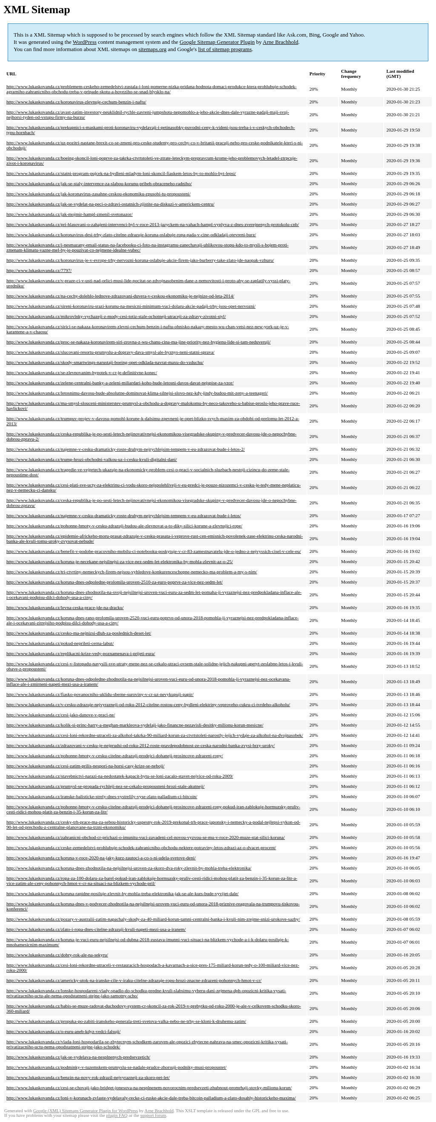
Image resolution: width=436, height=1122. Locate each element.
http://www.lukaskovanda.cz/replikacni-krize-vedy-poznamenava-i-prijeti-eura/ (80, 653)
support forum (153, 1115)
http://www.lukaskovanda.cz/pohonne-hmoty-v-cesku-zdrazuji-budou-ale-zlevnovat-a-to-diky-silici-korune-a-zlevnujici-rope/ (124, 525)
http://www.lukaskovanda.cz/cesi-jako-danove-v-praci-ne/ (60, 714)
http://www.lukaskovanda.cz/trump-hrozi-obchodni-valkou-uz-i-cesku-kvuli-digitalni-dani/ (91, 459)
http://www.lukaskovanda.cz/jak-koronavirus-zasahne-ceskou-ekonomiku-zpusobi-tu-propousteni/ (98, 193)
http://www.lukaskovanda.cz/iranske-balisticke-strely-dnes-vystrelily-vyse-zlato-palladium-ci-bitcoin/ (101, 796)
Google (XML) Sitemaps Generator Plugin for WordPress (85, 1110)
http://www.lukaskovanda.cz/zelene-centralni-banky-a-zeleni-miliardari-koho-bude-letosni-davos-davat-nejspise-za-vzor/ (120, 382)
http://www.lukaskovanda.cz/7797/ (39, 270)
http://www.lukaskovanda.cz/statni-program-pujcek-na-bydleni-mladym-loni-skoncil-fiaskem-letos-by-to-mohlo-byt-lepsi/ (121, 173)
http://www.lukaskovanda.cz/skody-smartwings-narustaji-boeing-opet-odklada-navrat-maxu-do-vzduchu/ (105, 362)
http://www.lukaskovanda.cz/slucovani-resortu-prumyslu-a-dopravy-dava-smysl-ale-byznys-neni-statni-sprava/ (110, 352)
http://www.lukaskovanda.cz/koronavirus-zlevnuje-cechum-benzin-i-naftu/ (76, 101)
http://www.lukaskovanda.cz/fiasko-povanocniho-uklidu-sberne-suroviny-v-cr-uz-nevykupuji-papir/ (100, 694)
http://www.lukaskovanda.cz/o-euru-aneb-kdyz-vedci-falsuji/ (63, 1031)
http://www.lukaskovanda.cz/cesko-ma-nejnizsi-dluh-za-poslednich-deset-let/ (78, 632)
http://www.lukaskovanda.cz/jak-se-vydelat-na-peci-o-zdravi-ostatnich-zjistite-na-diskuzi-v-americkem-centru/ (110, 203)
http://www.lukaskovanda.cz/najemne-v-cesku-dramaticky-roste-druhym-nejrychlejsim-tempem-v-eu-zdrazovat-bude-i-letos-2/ (125, 449)
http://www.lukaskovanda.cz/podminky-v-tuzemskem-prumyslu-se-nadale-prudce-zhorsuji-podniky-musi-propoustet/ (116, 1067)
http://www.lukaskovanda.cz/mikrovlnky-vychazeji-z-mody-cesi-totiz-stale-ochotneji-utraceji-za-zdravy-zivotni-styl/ (116, 316)
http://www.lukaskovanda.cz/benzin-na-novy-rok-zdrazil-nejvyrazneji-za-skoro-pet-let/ (88, 1077)
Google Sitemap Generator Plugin (217, 42)
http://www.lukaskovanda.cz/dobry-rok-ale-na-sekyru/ (57, 954)
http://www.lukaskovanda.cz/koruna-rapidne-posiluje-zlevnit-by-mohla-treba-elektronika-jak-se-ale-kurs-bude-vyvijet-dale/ (122, 893)
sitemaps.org (152, 49)
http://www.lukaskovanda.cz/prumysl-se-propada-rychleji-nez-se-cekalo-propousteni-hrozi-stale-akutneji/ (105, 786)
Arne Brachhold (280, 42)
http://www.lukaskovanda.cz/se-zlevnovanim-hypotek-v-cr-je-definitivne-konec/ (81, 372)
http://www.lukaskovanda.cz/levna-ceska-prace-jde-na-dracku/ (64, 607)
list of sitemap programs (225, 49)
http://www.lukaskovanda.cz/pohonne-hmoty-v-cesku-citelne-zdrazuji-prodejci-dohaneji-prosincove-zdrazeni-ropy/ (114, 755)
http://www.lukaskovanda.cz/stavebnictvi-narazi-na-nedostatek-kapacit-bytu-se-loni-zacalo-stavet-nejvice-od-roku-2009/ (119, 776)
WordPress (85, 42)
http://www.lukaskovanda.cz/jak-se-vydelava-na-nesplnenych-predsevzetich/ (78, 1056)
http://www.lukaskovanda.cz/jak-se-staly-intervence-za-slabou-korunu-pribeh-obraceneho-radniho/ (99, 183)
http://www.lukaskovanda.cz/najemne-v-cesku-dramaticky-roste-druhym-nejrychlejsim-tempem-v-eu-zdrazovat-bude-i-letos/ (123, 515)
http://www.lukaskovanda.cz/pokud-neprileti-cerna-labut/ (60, 643)
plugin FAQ (116, 1115)
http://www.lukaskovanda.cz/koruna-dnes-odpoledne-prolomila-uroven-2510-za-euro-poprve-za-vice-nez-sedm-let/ (114, 581)
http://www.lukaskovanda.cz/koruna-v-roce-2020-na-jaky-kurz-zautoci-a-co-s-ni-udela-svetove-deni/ (101, 857)
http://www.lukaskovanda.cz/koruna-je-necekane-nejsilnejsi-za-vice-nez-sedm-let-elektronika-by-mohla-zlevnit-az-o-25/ (119, 561)
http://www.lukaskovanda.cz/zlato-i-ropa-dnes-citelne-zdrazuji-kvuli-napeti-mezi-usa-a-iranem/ (96, 929)
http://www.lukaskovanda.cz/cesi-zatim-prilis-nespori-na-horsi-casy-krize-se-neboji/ (85, 765)
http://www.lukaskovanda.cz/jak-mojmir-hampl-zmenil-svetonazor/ (69, 214)
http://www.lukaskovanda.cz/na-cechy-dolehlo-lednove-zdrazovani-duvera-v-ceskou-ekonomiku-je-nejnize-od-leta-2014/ (120, 295)
